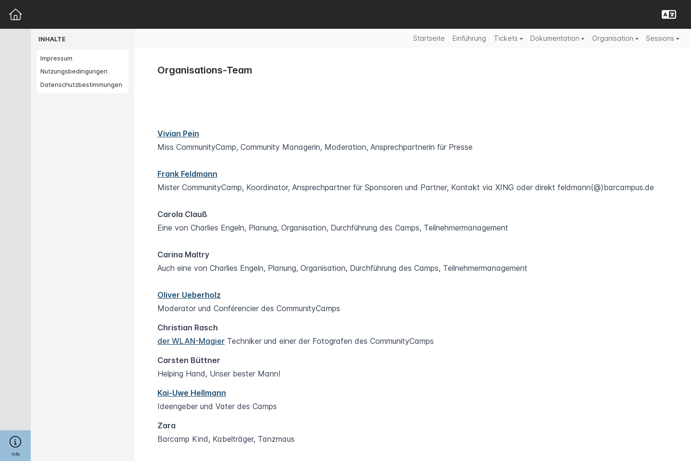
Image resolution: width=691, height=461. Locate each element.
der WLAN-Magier (191, 341)
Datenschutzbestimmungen (81, 84)
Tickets (508, 38)
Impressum (56, 58)
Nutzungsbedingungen (73, 71)
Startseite (429, 38)
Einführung (469, 38)
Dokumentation (557, 38)
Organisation (615, 38)
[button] (669, 14)
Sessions (662, 38)
